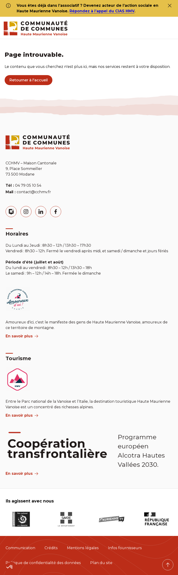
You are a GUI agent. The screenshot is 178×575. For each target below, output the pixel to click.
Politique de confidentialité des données (43, 563)
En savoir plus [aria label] (22, 336)
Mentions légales (83, 548)
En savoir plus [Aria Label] (22, 473)
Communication (20, 548)
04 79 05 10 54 (28, 185)
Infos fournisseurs (125, 548)
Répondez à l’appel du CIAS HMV (102, 11)
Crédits (51, 548)
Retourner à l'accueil (28, 80)
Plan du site (101, 563)
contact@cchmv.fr (34, 192)
